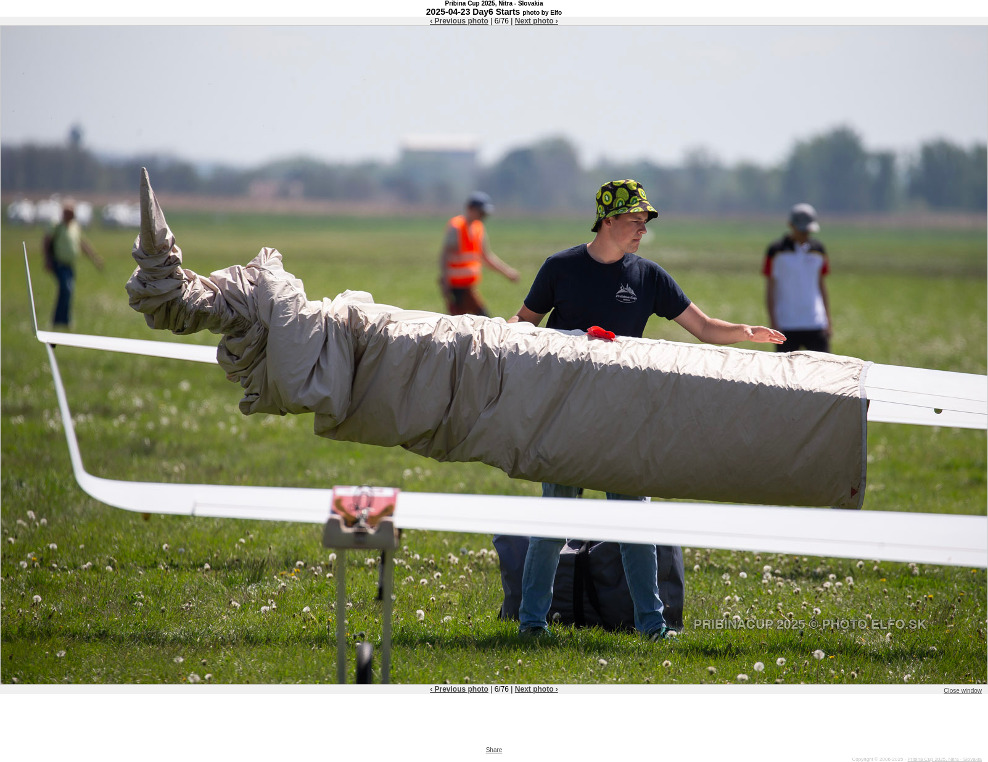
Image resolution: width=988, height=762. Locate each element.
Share (494, 750)
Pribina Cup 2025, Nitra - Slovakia (944, 759)
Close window (963, 690)
